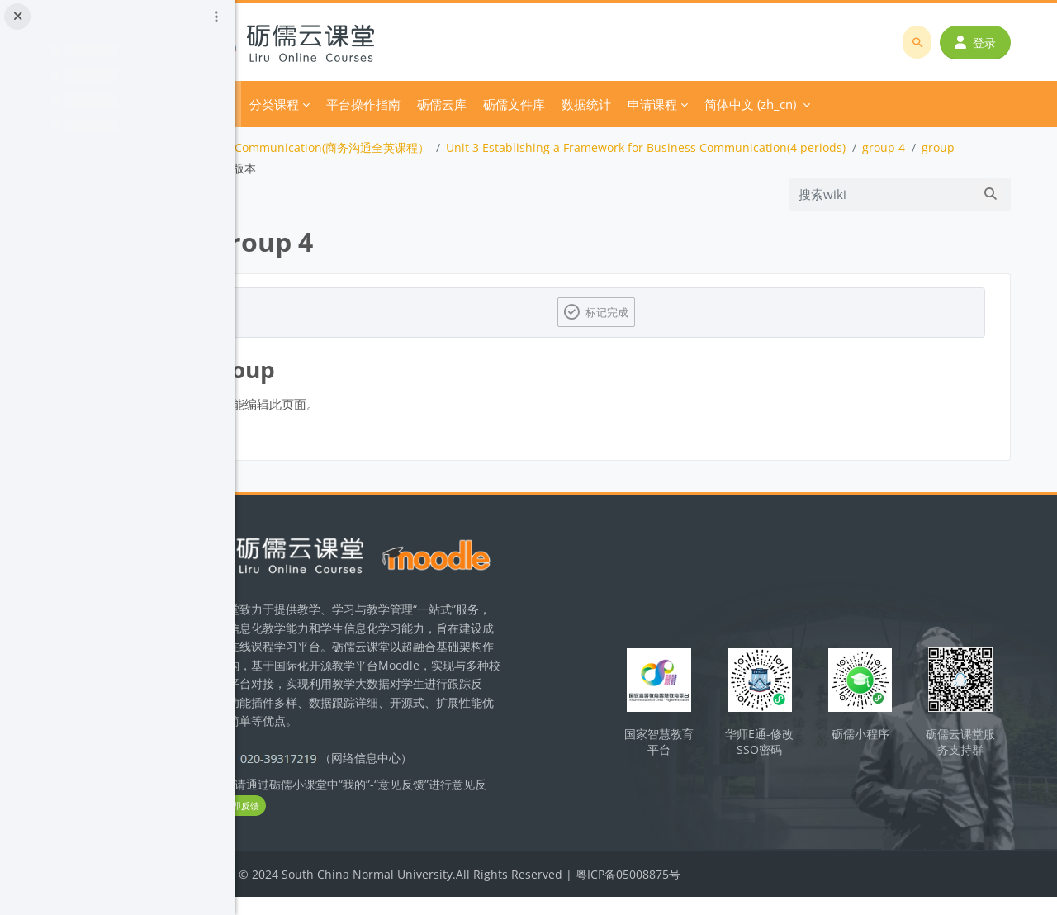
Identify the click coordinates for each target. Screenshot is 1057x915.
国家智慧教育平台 (703, 745)
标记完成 (657, 312)
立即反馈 (365, 824)
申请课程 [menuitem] (747, 104)
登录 (980, 42)
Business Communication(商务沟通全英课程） (400, 147)
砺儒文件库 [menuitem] (609, 104)
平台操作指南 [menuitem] (458, 104)
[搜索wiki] (885, 194)
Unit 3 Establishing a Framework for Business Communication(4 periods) (741, 147)
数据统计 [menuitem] (681, 104)
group (309, 168)
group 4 (978, 147)
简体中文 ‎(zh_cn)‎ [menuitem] (845, 104)
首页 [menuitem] (315, 104)
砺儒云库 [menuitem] (537, 104)
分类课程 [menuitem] (369, 104)
